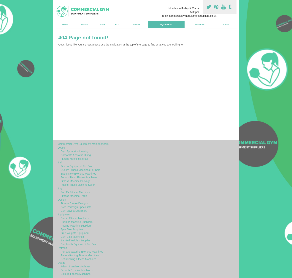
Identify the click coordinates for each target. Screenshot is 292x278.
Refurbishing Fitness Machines (78, 259)
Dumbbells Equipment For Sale (79, 244)
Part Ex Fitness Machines (75, 192)
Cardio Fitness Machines (75, 218)
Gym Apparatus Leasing (74, 151)
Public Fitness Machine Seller (78, 184)
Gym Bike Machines (72, 236)
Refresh (199, 24)
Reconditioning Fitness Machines (80, 255)
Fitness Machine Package (76, 181)
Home (65, 24)
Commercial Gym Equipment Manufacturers (83, 143)
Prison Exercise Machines (76, 266)
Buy (117, 24)
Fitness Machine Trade (74, 195)
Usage (225, 24)
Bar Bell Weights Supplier (75, 240)
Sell (103, 24)
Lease (84, 24)
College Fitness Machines (76, 273)
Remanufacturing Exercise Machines (82, 251)
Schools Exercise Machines (77, 270)
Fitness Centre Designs (74, 203)
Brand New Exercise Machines (78, 173)
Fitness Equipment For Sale (77, 166)
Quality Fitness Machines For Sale (80, 169)
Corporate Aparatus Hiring (76, 155)
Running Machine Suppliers (77, 221)
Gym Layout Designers (74, 210)
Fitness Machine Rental (74, 158)
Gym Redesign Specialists (76, 207)
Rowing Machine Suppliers (76, 225)
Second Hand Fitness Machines (79, 177)
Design (136, 24)
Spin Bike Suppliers (72, 229)
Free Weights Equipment (75, 233)
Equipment (166, 24)
